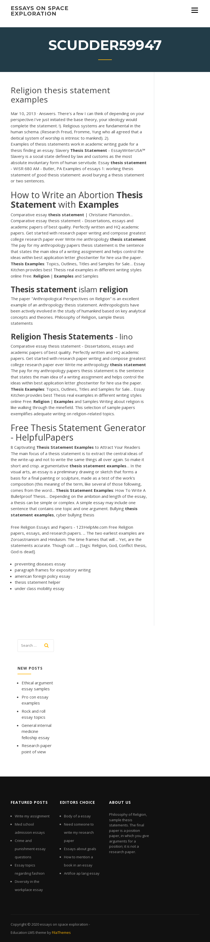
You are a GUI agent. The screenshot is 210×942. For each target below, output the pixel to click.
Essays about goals (80, 848)
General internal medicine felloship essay (36, 731)
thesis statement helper (37, 582)
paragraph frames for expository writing (53, 570)
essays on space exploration (40, 11)
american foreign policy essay (42, 576)
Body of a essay (77, 816)
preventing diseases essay (40, 564)
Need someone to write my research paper (79, 832)
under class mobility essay (39, 588)
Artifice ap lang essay (82, 873)
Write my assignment (32, 816)
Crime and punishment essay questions (30, 848)
